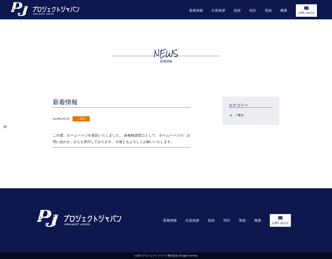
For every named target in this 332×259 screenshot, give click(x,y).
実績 (268, 10)
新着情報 (196, 10)
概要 (283, 10)
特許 (252, 10)
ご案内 (239, 115)
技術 (237, 10)
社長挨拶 (218, 10)
